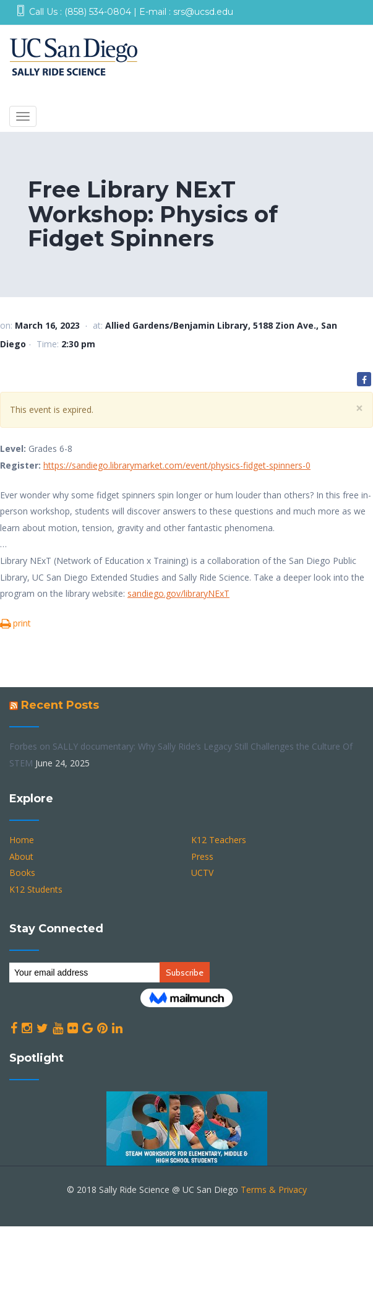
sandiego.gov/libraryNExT (178, 593)
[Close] (359, 408)
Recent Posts (60, 705)
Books (22, 872)
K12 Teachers (218, 840)
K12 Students (35, 889)
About (21, 856)
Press (202, 856)
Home (21, 840)
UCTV (202, 872)
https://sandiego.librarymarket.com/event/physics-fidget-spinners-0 (177, 465)
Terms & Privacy (274, 1189)
